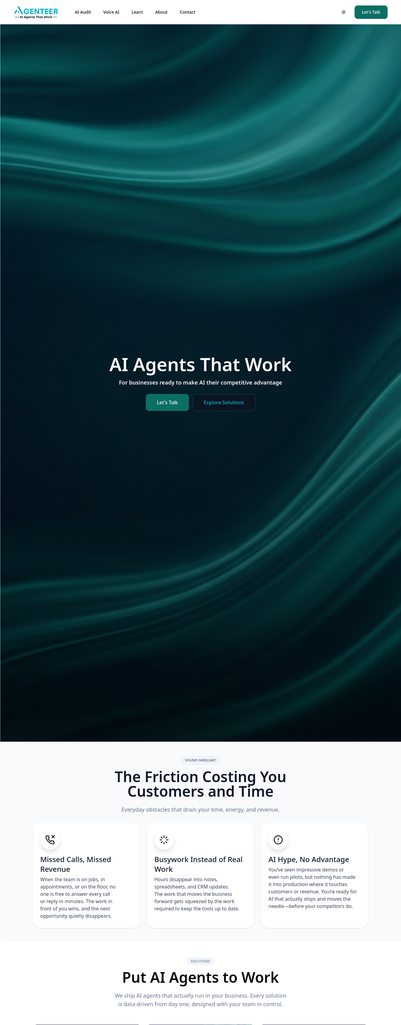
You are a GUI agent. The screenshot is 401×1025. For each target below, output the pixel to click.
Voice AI (111, 12)
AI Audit (83, 12)
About (161, 12)
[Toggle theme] (343, 12)
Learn (137, 12)
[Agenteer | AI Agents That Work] (39, 12)
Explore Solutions (224, 402)
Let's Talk (371, 12)
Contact (187, 12)
